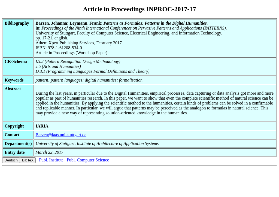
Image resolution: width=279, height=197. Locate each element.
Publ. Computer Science (88, 160)
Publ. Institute (51, 160)
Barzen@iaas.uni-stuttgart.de (61, 134)
